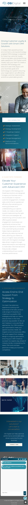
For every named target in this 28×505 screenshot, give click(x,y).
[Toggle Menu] (24, 3)
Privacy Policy (14, 502)
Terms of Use (14, 504)
